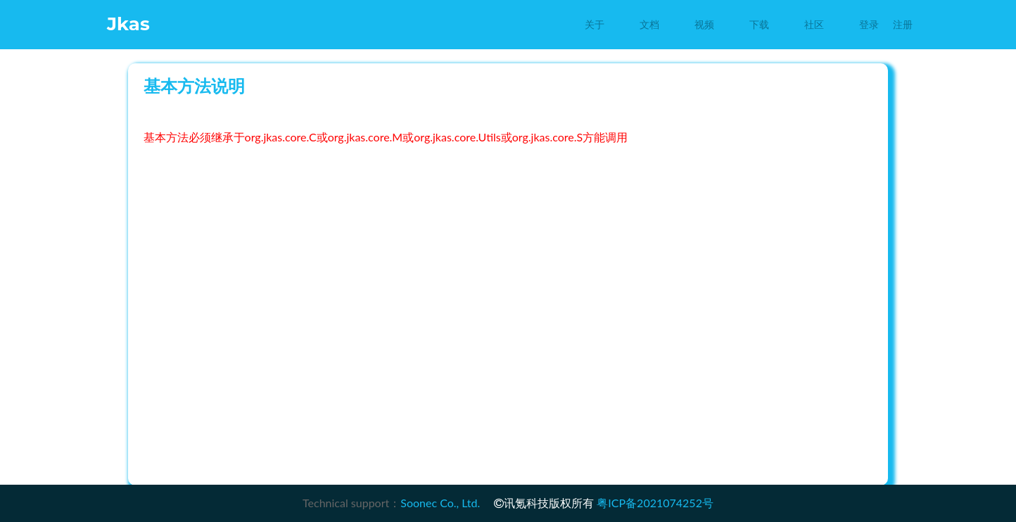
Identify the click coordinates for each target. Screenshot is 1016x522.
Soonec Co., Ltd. (440, 502)
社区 (814, 24)
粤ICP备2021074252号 (655, 502)
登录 (869, 24)
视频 (704, 24)
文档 (649, 24)
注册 (903, 24)
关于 (594, 24)
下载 (759, 24)
